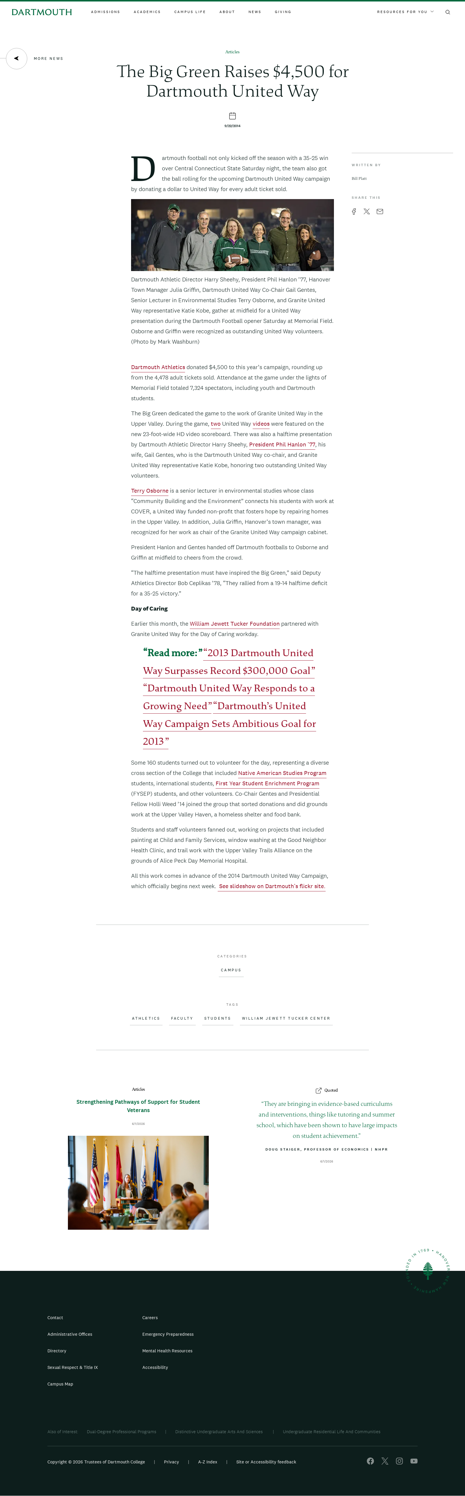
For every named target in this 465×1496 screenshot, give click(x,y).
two (216, 423)
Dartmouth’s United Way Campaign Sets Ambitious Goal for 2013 (229, 725)
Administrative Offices (69, 1334)
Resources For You (405, 11)
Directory (56, 1351)
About (227, 11)
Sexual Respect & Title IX (72, 1367)
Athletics (146, 1018)
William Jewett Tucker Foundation (235, 623)
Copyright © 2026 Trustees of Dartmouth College (96, 1462)
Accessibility (155, 1367)
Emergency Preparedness (168, 1334)
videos (261, 423)
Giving (283, 11)
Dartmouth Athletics (158, 367)
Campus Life (190, 11)
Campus (231, 970)
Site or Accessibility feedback (266, 1462)
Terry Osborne (149, 490)
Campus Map (60, 1384)
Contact (55, 1317)
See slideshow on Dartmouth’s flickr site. (272, 886)
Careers (150, 1317)
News (255, 11)
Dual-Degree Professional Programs (121, 1431)
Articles (232, 52)
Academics (147, 11)
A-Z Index (207, 1462)
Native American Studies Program (282, 773)
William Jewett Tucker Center (286, 1018)
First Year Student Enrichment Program (267, 783)
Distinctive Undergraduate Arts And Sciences (219, 1431)
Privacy (171, 1462)
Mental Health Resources (167, 1351)
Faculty (182, 1018)
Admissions (105, 11)
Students (217, 1018)
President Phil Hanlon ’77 (282, 444)
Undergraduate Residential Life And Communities (331, 1431)
